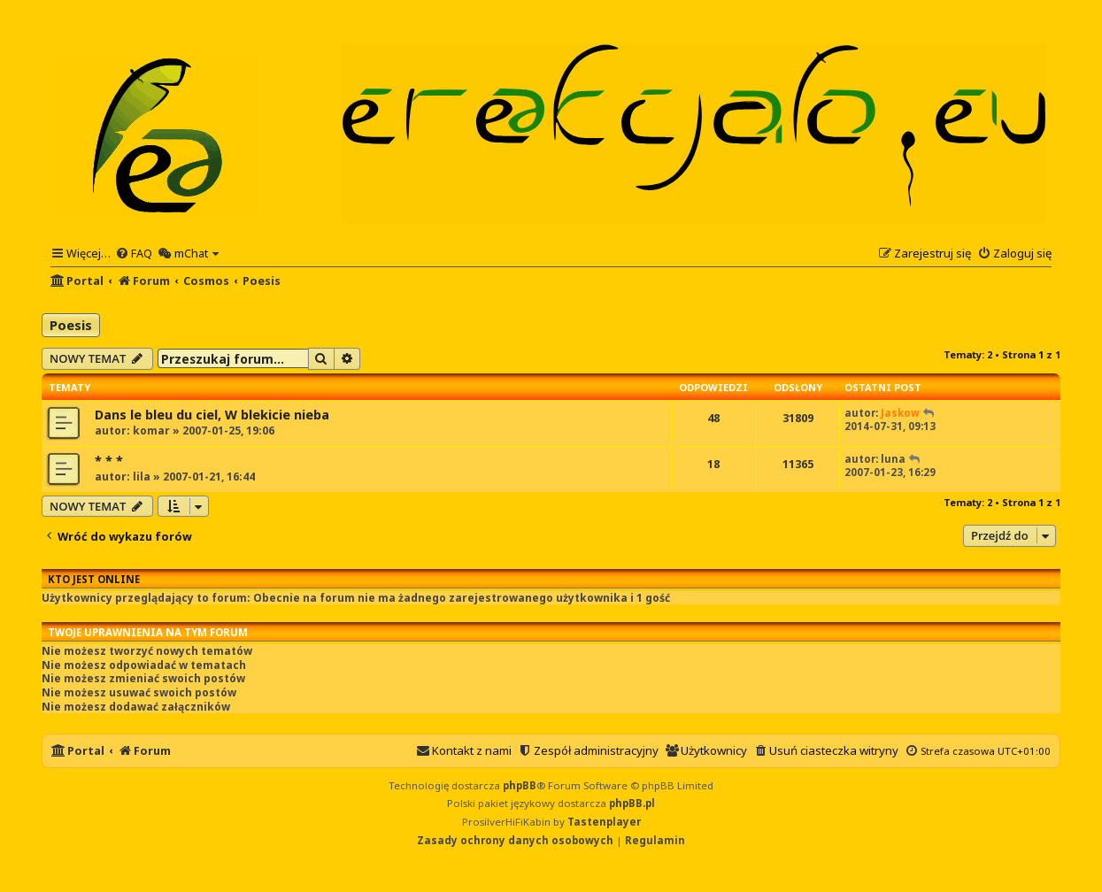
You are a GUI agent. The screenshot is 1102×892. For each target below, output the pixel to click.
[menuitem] (133, 253)
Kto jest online (94, 579)
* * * (109, 460)
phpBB (519, 785)
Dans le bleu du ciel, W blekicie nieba (212, 414)
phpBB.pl (632, 803)
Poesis (71, 325)
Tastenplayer (604, 821)
